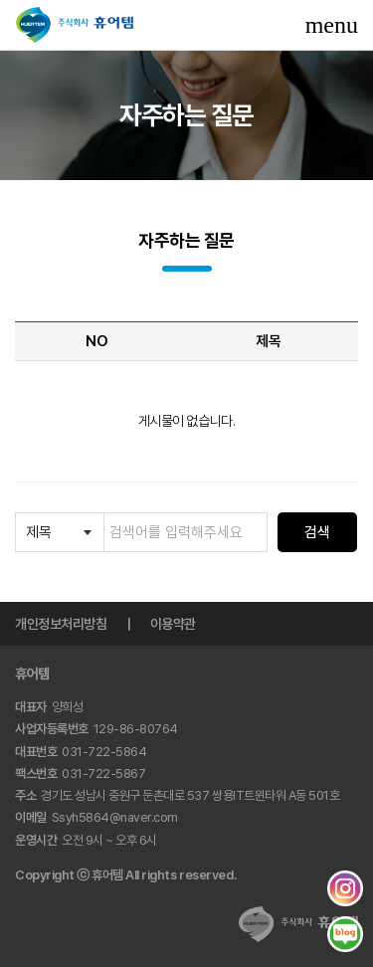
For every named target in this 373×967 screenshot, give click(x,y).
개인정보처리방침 (60, 624)
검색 (317, 532)
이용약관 (173, 624)
